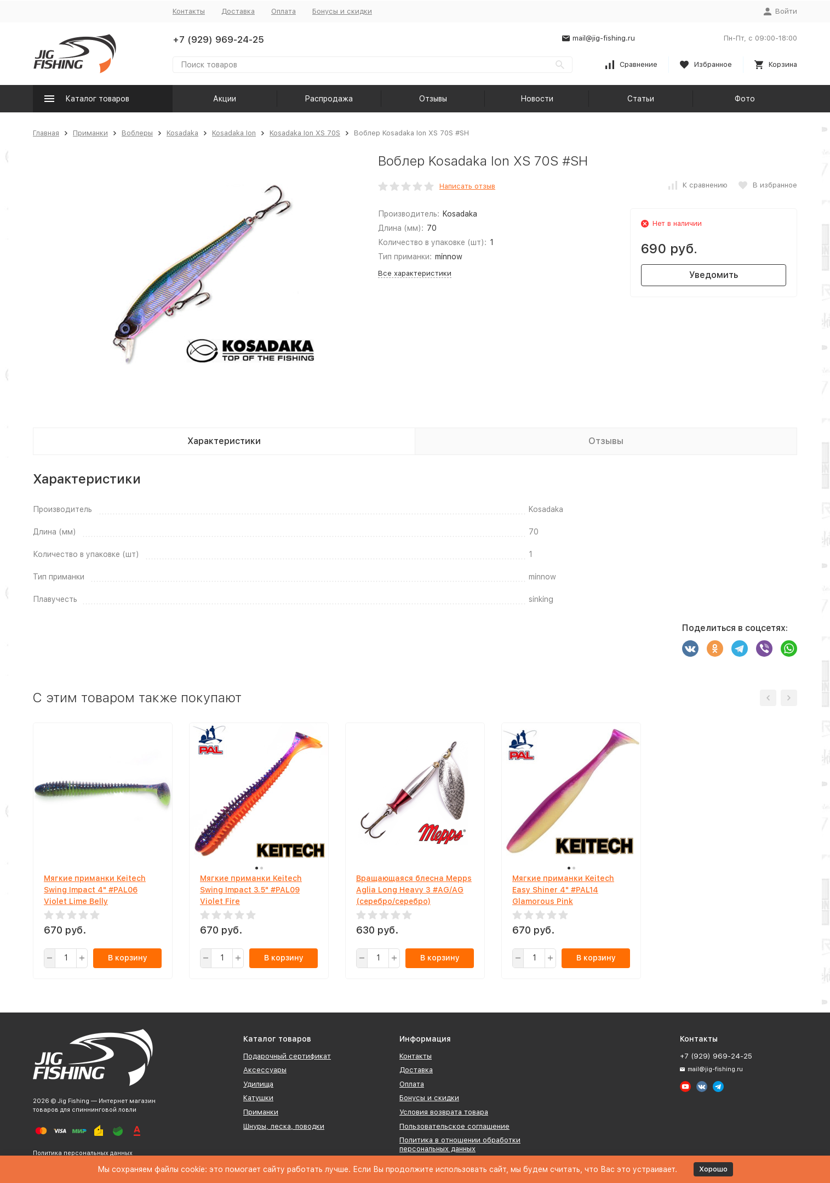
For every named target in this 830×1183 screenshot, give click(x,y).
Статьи (640, 98)
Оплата (283, 11)
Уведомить (713, 275)
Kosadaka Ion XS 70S (305, 133)
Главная (46, 133)
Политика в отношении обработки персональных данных (459, 1144)
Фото (745, 98)
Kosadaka (182, 133)
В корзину (127, 957)
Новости (536, 98)
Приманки (90, 133)
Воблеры (137, 133)
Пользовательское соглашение (454, 1126)
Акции (224, 98)
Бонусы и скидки (342, 11)
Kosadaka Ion (234, 133)
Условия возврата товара (443, 1112)
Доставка (238, 11)
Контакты (189, 11)
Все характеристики (414, 273)
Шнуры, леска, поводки (283, 1126)
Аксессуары (265, 1070)
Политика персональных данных (83, 1153)
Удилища (258, 1084)
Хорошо (713, 1169)
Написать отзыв (467, 186)
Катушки (258, 1098)
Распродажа (329, 98)
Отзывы (433, 98)
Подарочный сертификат (287, 1056)
